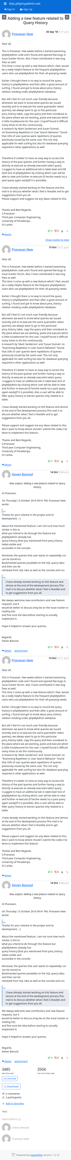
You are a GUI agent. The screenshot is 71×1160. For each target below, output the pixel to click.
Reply (6, 234)
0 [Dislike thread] (57, 230)
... (4, 511)
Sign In (9, 9)
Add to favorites (13, 1103)
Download (11, 1086)
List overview (9, 1078)
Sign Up (26, 9)
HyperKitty (36, 1155)
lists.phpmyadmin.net (24, 3)
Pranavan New (22, 34)
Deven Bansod (22, 474)
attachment (21, 650)
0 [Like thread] (50, 230)
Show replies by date (57, 240)
